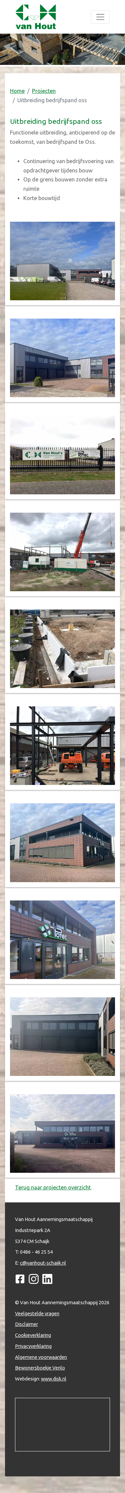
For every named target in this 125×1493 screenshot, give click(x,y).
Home (17, 91)
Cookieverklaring (33, 1335)
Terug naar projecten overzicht (53, 1187)
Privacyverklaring (33, 1346)
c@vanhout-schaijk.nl (43, 1263)
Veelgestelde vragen (37, 1313)
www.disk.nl (53, 1378)
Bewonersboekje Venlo (40, 1367)
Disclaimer (26, 1324)
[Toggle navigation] (100, 17)
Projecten (44, 91)
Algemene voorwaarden (41, 1357)
